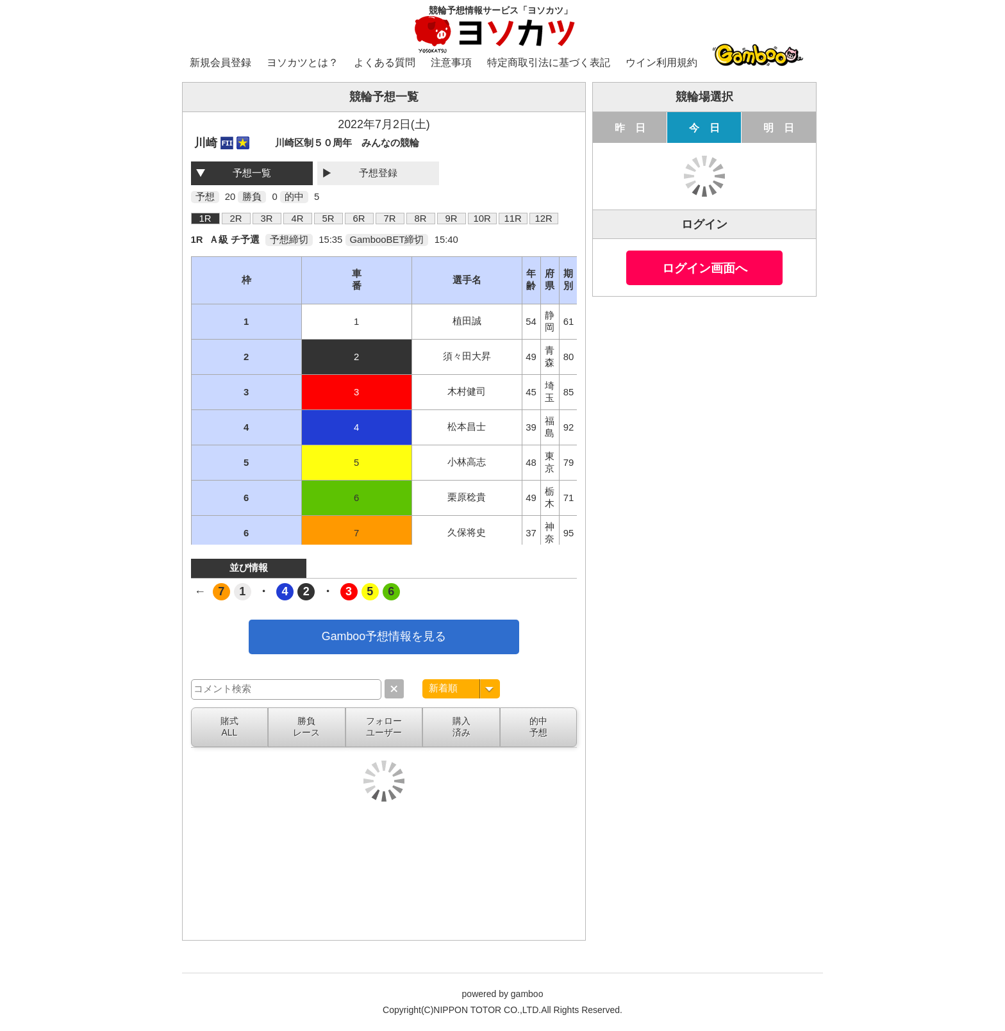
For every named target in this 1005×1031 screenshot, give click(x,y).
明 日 (778, 127)
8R (421, 218)
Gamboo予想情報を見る (384, 636)
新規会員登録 (220, 62)
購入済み (461, 727)
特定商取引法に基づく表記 (548, 62)
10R (481, 218)
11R (512, 218)
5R (328, 218)
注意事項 (451, 62)
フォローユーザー (384, 727)
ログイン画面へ (704, 268)
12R (543, 218)
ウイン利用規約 (661, 62)
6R (359, 218)
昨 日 (630, 127)
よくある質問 (384, 62)
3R (267, 218)
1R (205, 218)
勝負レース (306, 727)
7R (390, 218)
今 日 (704, 127)
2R (236, 218)
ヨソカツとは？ (302, 62)
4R (298, 218)
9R (451, 218)
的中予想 (538, 727)
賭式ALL (229, 727)
